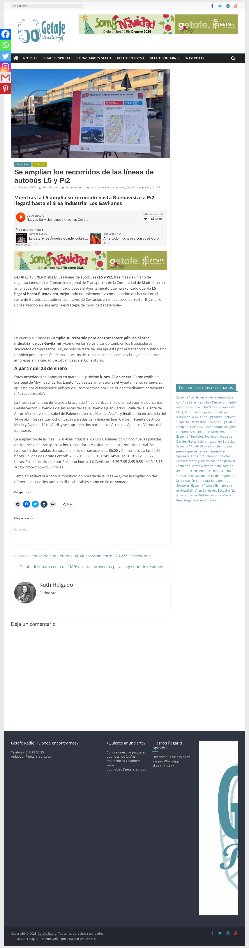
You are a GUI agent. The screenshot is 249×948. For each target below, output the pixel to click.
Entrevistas (194, 58)
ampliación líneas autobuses (107, 187)
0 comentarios (73, 187)
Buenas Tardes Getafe (94, 58)
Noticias (30, 58)
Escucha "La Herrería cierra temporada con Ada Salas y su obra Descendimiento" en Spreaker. (206, 402)
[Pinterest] (5, 88)
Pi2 (158, 187)
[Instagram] (5, 66)
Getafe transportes (138, 187)
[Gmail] (5, 77)
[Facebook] (5, 34)
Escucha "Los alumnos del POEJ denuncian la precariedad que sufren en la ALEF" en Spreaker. (205, 412)
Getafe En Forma (131, 58)
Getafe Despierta (56, 58)
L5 (153, 187)
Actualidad (22, 164)
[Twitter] (5, 55)
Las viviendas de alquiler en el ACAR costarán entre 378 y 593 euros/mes (82, 555)
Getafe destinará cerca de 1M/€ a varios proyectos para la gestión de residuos (93, 566)
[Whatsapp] (5, 45)
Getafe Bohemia (163, 58)
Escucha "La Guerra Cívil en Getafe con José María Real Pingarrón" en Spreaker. (205, 495)
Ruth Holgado (51, 187)
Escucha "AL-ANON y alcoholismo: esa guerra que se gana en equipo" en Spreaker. (204, 451)
